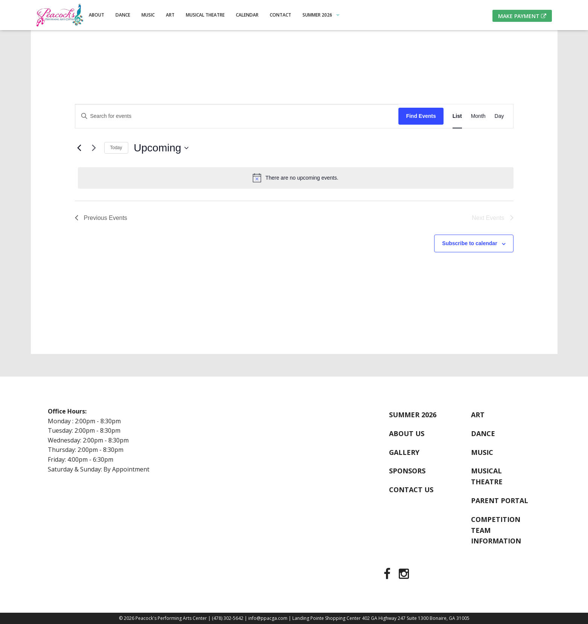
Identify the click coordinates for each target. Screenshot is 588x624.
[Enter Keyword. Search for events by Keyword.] (237, 116)
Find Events (421, 116)
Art (170, 15)
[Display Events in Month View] (478, 116)
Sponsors (407, 470)
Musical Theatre (205, 15)
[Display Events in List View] (457, 116)
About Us (406, 433)
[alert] (296, 177)
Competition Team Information (496, 530)
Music (148, 15)
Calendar (247, 15)
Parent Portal (499, 500)
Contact (280, 15)
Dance (122, 15)
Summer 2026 (317, 15)
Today (116, 147)
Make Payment (522, 16)
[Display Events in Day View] (499, 116)
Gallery (404, 452)
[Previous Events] (79, 148)
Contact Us (411, 489)
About (96, 15)
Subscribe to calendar (469, 243)
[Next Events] (94, 148)
